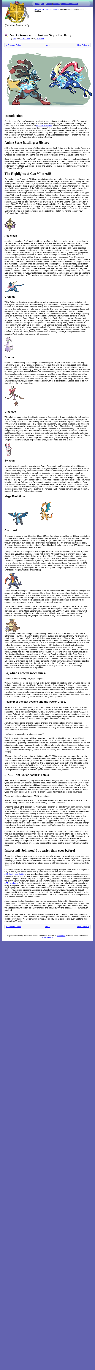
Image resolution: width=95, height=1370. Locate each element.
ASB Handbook (11, 883)
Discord (56, 4)
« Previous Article (13, 45)
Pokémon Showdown (69, 4)
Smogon (38, 9)
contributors (61, 936)
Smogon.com (17, 14)
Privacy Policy (47, 937)
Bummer (40, 39)
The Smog (47, 9)
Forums (49, 4)
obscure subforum (44, 126)
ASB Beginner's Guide (14, 874)
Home (47, 45)
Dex (42, 4)
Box (14, 39)
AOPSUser (25, 39)
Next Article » (83, 45)
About (37, 4)
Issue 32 (56, 9)
